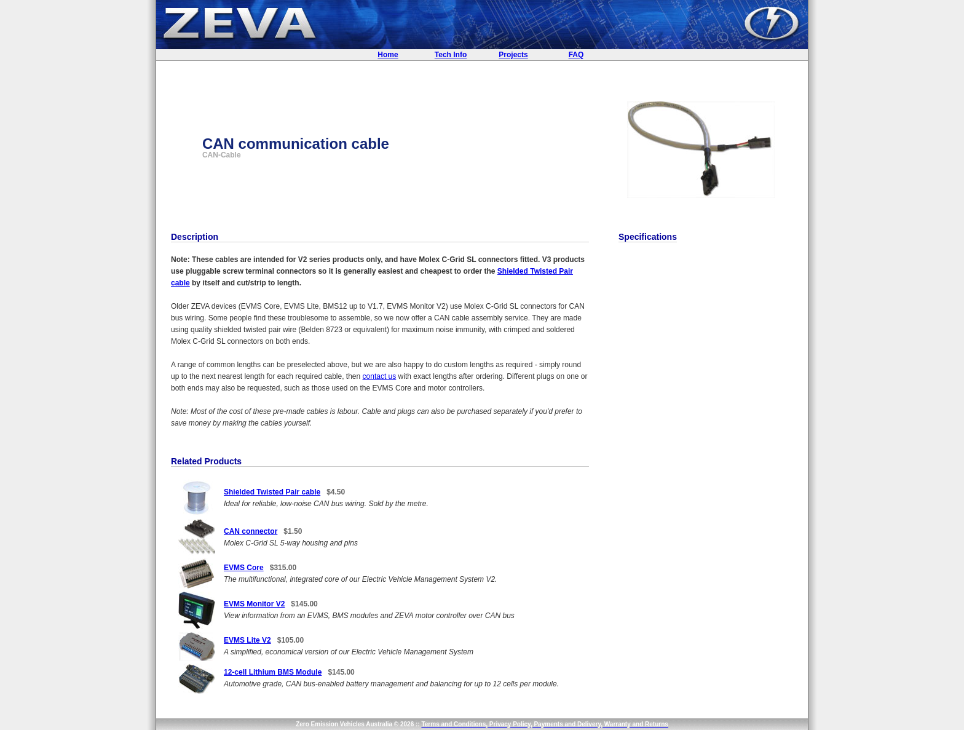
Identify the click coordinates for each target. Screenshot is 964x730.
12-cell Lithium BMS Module (273, 672)
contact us (380, 376)
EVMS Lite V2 (247, 640)
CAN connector (250, 531)
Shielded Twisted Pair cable (272, 492)
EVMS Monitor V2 (254, 604)
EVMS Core (244, 567)
